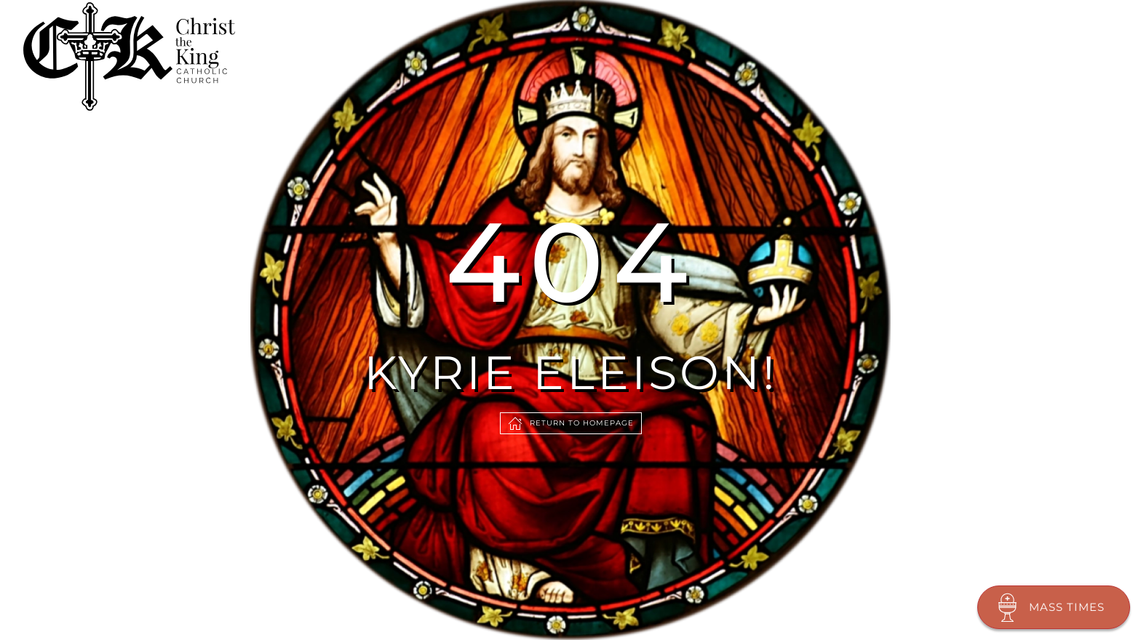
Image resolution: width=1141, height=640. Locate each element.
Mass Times (1049, 607)
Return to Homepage (571, 423)
